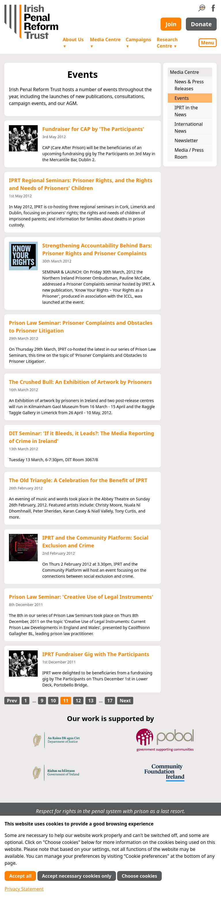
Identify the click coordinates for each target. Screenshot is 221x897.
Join (170, 24)
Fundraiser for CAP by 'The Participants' (93, 128)
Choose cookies (139, 876)
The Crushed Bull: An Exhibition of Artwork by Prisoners (80, 381)
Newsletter (186, 140)
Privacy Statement (24, 889)
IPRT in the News (186, 111)
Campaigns (138, 42)
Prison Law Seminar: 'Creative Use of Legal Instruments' (81, 596)
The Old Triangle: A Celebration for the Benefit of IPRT (78, 480)
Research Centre (167, 42)
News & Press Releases (189, 85)
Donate (201, 24)
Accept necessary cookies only (76, 876)
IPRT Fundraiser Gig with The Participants (95, 654)
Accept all (20, 876)
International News (189, 127)
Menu (207, 43)
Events (182, 98)
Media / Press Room (189, 153)
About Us (73, 42)
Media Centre (105, 42)
